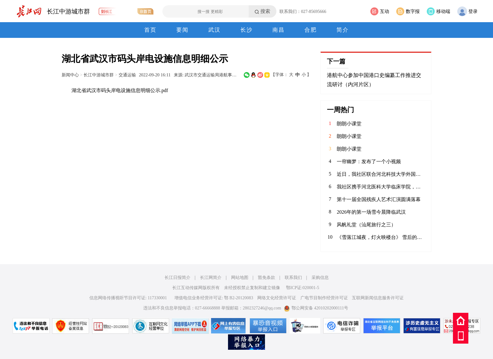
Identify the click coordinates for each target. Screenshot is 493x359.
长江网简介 (211, 277)
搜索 (265, 11)
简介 (342, 30)
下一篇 (336, 61)
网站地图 (239, 277)
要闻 (182, 30)
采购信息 (320, 277)
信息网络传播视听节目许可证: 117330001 (128, 298)
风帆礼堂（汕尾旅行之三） (366, 224)
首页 (150, 30)
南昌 (278, 30)
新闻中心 (70, 74)
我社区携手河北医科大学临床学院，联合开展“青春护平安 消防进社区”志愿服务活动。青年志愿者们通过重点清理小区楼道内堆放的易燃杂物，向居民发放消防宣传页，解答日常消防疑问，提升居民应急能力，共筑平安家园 (381, 186)
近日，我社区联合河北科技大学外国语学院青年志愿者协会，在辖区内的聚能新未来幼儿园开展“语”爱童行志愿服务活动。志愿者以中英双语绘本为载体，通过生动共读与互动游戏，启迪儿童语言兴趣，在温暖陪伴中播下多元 (381, 174)
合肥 (310, 30)
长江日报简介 (177, 277)
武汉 (214, 30)
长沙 (246, 30)
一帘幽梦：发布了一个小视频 (369, 161)
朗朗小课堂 (349, 123)
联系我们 (293, 277)
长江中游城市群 (68, 11)
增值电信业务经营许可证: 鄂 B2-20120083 (213, 298)
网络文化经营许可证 (276, 298)
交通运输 (127, 74)
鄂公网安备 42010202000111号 (316, 308)
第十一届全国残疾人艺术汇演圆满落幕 (379, 199)
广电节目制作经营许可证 (324, 298)
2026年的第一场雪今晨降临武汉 (371, 212)
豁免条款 (266, 277)
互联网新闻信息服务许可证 (378, 298)
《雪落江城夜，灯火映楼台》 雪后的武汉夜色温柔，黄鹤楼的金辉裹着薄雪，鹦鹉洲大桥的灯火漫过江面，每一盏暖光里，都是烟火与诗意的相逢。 (381, 237)
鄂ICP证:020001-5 (302, 287)
